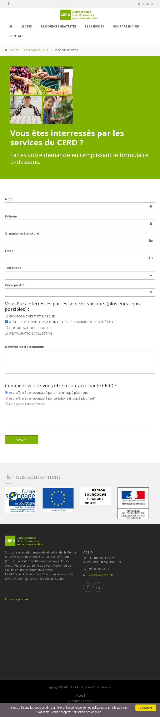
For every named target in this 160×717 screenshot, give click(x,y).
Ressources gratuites (58, 26)
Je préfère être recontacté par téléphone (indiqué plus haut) (50, 398)
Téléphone (13, 268)
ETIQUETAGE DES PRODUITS (28, 328)
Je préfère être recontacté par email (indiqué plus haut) (46, 392)
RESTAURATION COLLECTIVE (28, 333)
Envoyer (21, 440)
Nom (8, 199)
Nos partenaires (126, 26)
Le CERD (26, 26)
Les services (94, 26)
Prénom (11, 216)
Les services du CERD (36, 50)
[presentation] (36, 416)
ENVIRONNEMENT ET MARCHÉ (30, 316)
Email (9, 251)
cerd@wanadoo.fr (101, 575)
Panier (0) (145, 3)
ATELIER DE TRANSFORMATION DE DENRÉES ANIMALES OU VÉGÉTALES (60, 322)
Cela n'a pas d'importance (25, 404)
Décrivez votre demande (24, 347)
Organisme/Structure (22, 233)
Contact (16, 36)
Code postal (14, 285)
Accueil (14, 50)
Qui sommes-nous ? (80, 701)
